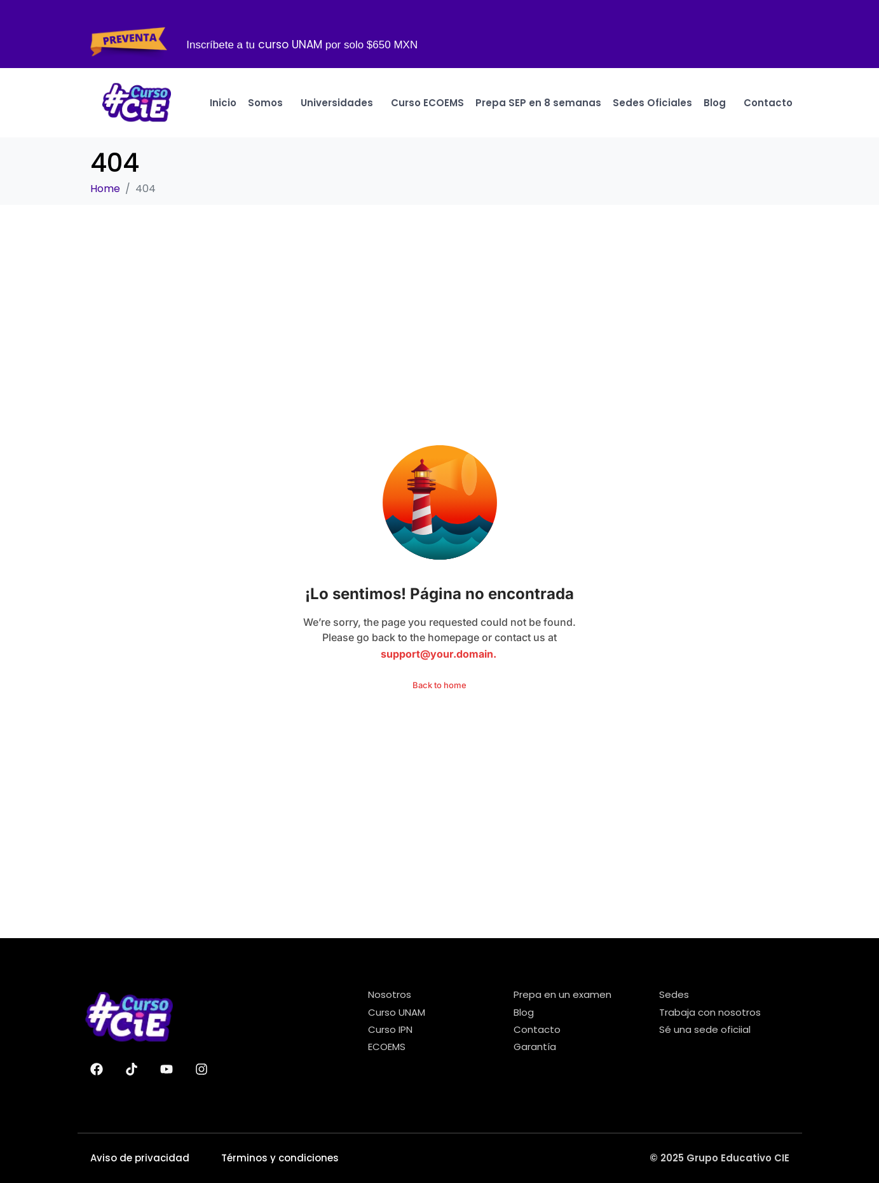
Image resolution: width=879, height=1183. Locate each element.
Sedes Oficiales (652, 102)
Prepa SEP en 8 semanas (538, 102)
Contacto (768, 102)
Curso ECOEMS (427, 102)
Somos (268, 102)
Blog (718, 102)
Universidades (340, 102)
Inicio (223, 102)
